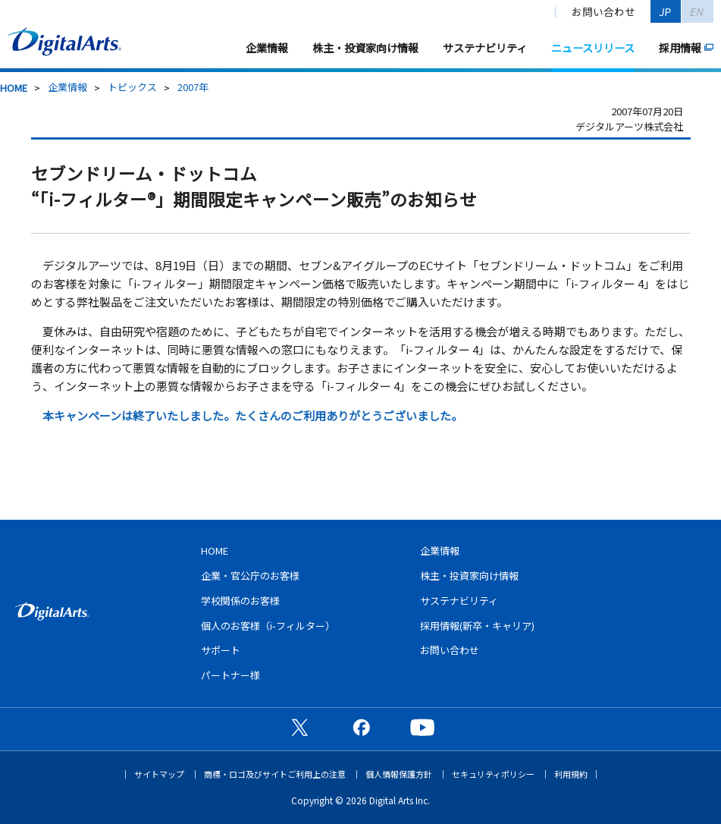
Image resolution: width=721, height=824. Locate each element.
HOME (13, 87)
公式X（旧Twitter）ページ (299, 726)
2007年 (192, 87)
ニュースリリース (593, 47)
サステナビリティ (485, 47)
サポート (220, 650)
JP (666, 11)
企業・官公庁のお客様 (250, 575)
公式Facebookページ (360, 726)
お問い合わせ (603, 11)
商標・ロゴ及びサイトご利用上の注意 (275, 774)
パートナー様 (230, 675)
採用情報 (680, 47)
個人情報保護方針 (398, 774)
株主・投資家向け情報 (365, 47)
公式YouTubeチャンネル (422, 726)
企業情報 (267, 47)
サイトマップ (159, 774)
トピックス (132, 87)
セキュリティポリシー (493, 774)
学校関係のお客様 (240, 600)
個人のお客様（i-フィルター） (268, 625)
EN (698, 11)
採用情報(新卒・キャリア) (477, 625)
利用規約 (571, 774)
